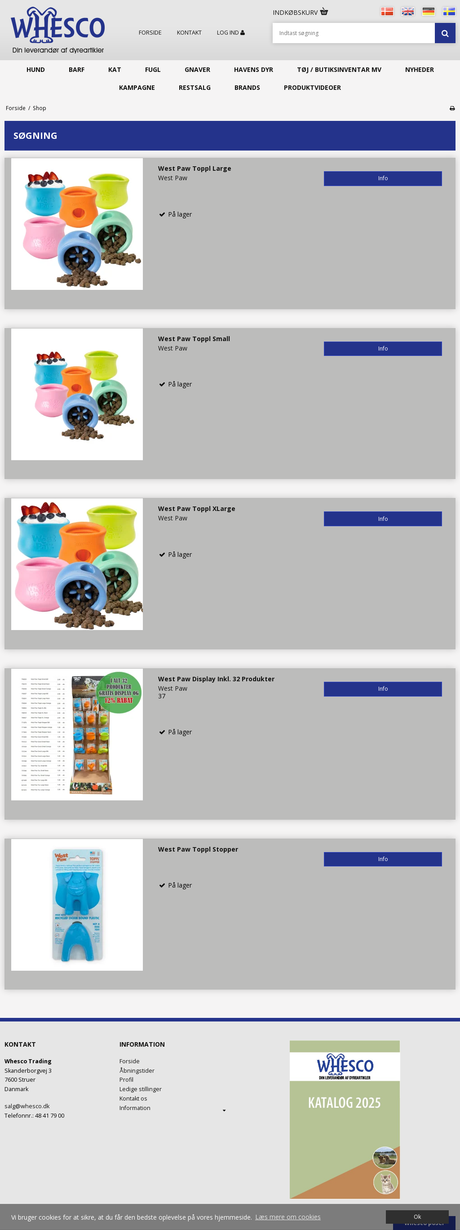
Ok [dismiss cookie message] (417, 1217)
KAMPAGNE (137, 87)
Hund (36, 69)
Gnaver (197, 69)
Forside (150, 32)
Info (383, 178)
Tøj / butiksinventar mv (339, 69)
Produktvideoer (312, 87)
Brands (247, 87)
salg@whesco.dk (26, 1106)
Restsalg (195, 87)
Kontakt (189, 32)
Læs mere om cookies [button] (288, 1216)
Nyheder (419, 69)
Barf (76, 69)
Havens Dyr (253, 69)
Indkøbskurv (301, 12)
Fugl (153, 69)
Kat (114, 69)
